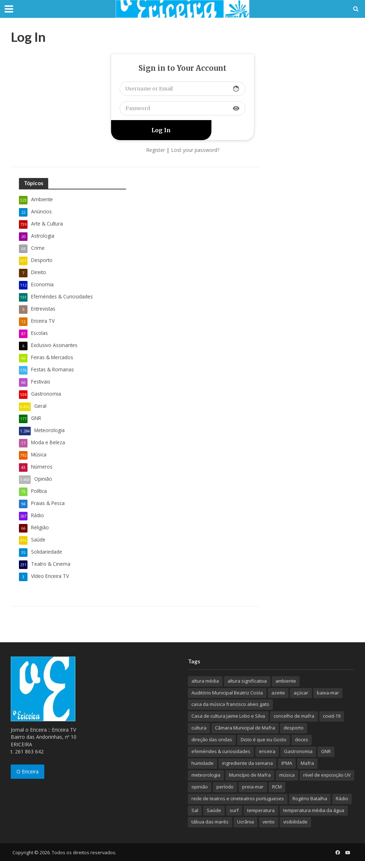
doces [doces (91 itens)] (301, 739)
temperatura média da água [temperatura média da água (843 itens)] (313, 810)
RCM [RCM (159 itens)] (277, 786)
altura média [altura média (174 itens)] (205, 681)
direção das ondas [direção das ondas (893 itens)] (211, 739)
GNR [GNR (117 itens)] (326, 751)
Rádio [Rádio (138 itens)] (342, 798)
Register (155, 150)
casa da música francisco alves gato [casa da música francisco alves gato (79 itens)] (230, 704)
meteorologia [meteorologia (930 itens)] (205, 775)
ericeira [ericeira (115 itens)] (267, 751)
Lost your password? (195, 150)
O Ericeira (27, 771)
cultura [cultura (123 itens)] (198, 727)
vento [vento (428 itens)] (268, 821)
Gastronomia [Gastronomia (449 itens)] (298, 751)
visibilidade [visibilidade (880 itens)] (295, 821)
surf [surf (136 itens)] (234, 810)
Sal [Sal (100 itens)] (194, 810)
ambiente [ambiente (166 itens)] (285, 681)
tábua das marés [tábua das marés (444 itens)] (210, 821)
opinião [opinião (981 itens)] (199, 786)
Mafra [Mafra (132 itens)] (307, 763)
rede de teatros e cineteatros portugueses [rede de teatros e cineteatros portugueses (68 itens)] (237, 798)
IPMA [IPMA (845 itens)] (286, 763)
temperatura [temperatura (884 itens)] (261, 810)
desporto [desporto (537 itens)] (294, 727)
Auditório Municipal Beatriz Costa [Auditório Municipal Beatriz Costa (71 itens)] (227, 692)
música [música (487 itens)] (287, 775)
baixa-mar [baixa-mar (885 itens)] (328, 692)
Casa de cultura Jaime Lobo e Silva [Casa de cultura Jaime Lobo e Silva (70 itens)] (228, 716)
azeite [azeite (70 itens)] (278, 692)
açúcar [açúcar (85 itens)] (301, 692)
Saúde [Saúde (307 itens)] (214, 810)
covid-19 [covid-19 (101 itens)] (331, 716)
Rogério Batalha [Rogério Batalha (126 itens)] (309, 798)
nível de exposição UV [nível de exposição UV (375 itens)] (327, 775)
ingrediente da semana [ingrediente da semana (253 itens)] (247, 763)
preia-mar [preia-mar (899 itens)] (253, 786)
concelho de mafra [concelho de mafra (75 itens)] (294, 716)
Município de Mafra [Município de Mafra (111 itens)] (250, 775)
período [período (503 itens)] (225, 786)
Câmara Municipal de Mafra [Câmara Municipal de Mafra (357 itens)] (245, 727)
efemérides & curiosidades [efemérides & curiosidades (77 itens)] (220, 751)
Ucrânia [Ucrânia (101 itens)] (245, 821)
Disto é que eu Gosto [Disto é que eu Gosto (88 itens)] (263, 739)
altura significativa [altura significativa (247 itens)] (247, 681)
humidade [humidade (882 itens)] (202, 763)
